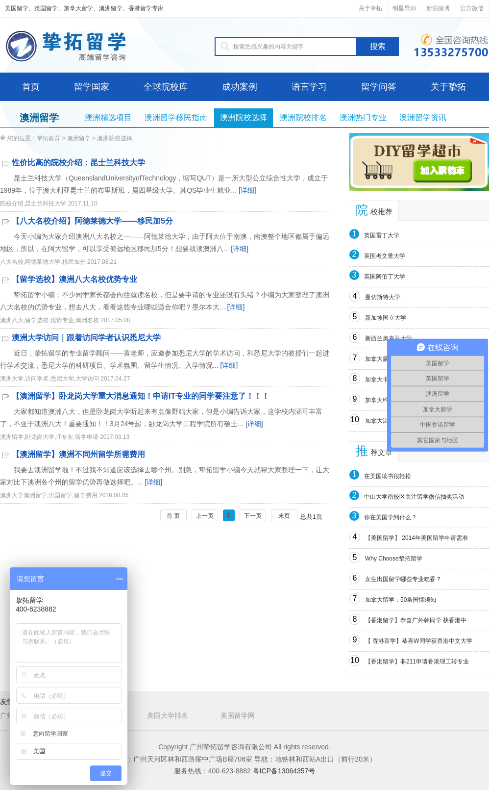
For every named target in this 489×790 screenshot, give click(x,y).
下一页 (253, 515)
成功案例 (239, 87)
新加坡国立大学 (385, 317)
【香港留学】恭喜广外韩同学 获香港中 (415, 620)
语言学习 (309, 87)
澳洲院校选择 (243, 117)
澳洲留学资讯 (422, 117)
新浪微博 (438, 8)
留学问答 (378, 87)
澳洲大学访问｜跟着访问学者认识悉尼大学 (86, 337)
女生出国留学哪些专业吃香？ (403, 579)
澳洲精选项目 (108, 117)
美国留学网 (237, 715)
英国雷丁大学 (381, 235)
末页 (284, 515)
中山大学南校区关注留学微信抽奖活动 (414, 496)
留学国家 (91, 87)
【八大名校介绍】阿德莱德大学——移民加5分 (92, 221)
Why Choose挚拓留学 (393, 558)
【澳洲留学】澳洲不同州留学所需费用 (78, 454)
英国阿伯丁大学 (384, 276)
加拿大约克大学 (385, 400)
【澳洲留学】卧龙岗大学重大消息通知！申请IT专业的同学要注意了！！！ (140, 396)
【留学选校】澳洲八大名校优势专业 (74, 279)
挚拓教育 (48, 138)
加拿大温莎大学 (385, 420)
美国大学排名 (167, 715)
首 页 (173, 515)
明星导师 (404, 8)
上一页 (205, 515)
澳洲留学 (79, 138)
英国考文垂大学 (384, 256)
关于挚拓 (370, 8)
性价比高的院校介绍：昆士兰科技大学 (78, 162)
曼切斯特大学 (382, 297)
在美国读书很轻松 (387, 476)
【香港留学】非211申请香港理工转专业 (417, 661)
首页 (31, 87)
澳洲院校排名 (303, 117)
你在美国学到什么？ (390, 517)
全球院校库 (166, 87)
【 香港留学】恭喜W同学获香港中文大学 (418, 640)
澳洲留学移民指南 (176, 117)
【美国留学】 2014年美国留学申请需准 (416, 538)
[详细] (247, 190)
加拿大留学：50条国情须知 (400, 599)
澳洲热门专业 (363, 117)
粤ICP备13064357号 (284, 771)
